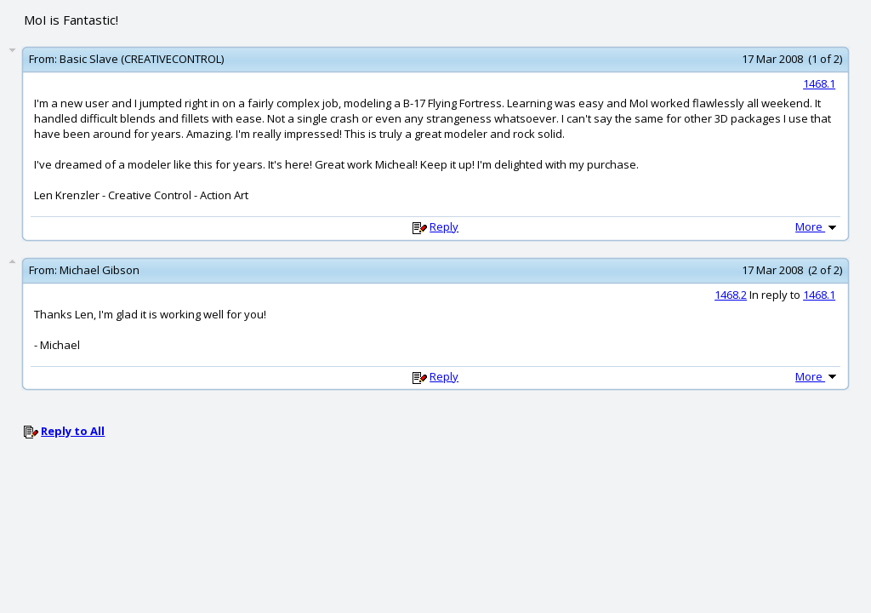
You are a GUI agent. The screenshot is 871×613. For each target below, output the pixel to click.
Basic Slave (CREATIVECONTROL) (142, 58)
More (817, 226)
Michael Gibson (99, 270)
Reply (444, 226)
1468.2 (730, 294)
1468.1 (819, 83)
